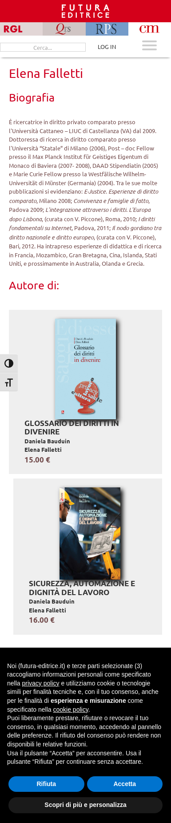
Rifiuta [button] (46, 783)
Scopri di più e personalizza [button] (85, 804)
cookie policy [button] (70, 709)
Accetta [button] (124, 783)
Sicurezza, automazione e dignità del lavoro (82, 588)
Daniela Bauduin (47, 441)
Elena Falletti (43, 449)
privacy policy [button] (40, 683)
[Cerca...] (43, 47)
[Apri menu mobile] (149, 47)
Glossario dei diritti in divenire (71, 427)
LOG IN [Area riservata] (107, 46)
